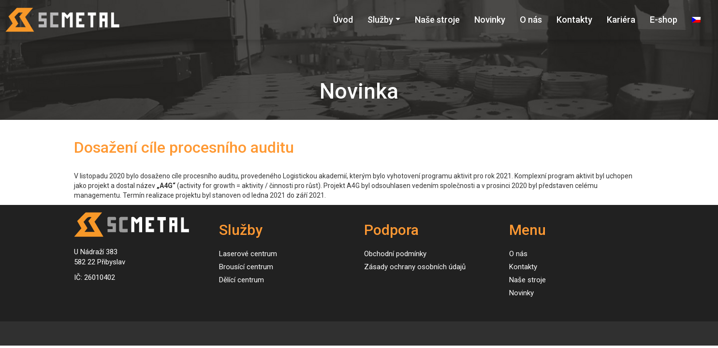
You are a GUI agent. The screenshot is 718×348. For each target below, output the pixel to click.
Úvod (343, 19)
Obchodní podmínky (395, 253)
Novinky (489, 19)
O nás (531, 19)
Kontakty (574, 19)
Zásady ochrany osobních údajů (415, 266)
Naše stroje (437, 19)
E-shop (663, 19)
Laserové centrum (248, 253)
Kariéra (621, 19)
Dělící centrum (241, 280)
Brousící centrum (246, 266)
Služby (380, 19)
